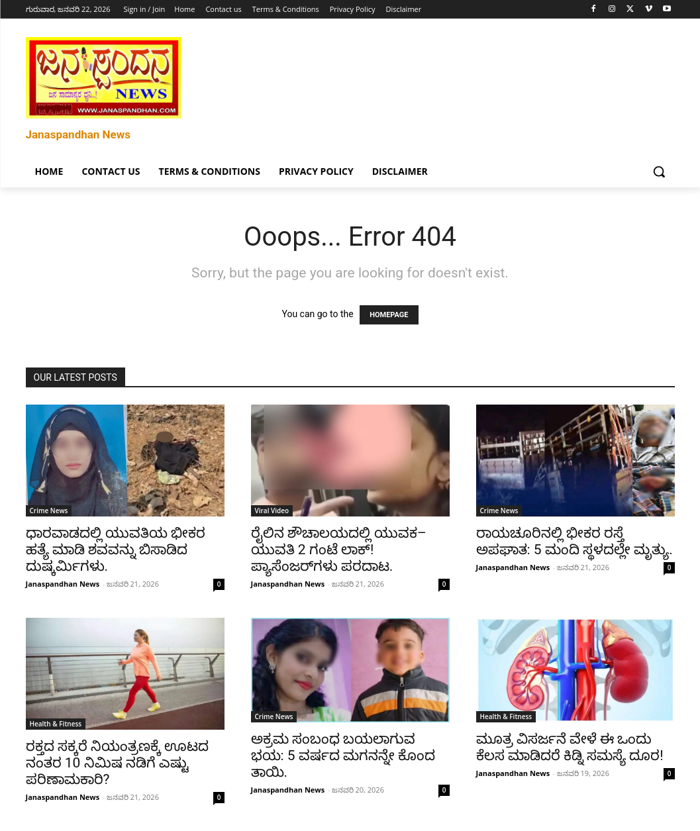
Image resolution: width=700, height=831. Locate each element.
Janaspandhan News (63, 584)
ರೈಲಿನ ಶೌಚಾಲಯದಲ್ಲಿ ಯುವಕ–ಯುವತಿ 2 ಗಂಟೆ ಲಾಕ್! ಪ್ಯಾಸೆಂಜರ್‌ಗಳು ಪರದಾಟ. (338, 549)
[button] (659, 171)
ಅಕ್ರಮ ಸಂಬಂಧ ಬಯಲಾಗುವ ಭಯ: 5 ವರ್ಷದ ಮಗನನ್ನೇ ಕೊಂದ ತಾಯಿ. (343, 755)
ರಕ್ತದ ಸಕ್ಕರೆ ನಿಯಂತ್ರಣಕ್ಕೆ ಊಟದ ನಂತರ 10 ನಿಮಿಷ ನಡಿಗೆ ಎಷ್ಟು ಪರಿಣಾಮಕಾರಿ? (117, 762)
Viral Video (272, 510)
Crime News (49, 510)
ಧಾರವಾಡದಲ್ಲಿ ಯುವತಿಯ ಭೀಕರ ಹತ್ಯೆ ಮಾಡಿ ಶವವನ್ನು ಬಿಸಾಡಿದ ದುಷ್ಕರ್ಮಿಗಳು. (115, 549)
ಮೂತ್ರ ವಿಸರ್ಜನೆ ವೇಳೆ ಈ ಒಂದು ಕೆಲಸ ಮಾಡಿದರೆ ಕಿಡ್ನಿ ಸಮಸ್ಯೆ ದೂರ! (570, 747)
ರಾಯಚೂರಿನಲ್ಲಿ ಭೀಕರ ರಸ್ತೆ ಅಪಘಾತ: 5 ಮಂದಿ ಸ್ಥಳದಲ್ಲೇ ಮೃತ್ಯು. (574, 541)
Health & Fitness (56, 723)
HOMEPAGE (389, 315)
